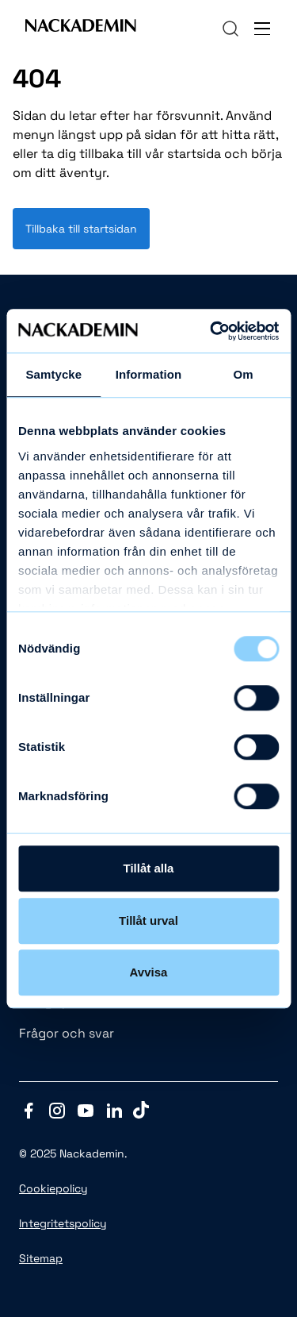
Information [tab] (149, 374)
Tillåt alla (149, 868)
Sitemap (41, 1258)
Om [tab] (243, 374)
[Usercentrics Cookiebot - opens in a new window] (211, 331)
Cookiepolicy (53, 1188)
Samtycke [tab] (53, 374)
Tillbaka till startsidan (81, 228)
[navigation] (230, 28)
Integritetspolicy (63, 1223)
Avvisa (149, 972)
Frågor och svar (66, 1033)
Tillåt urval (148, 920)
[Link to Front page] (80, 28)
